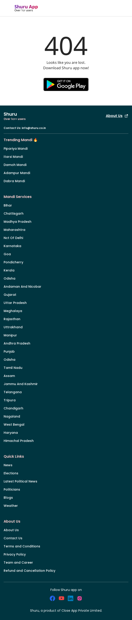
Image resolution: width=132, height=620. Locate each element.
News (8, 465)
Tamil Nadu (13, 367)
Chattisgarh (14, 213)
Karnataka (12, 246)
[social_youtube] (61, 598)
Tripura (10, 400)
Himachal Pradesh (19, 441)
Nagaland (12, 416)
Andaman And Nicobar (22, 286)
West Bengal (14, 424)
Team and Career (18, 562)
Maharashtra (14, 229)
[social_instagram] (79, 598)
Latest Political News (20, 481)
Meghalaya (13, 311)
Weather (11, 505)
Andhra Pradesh (17, 343)
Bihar (8, 205)
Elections (11, 473)
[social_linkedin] (70, 598)
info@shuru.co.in (34, 128)
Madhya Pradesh (17, 221)
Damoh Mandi (15, 165)
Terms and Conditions (22, 546)
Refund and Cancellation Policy (29, 570)
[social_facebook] (52, 598)
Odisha (9, 278)
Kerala (9, 270)
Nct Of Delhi (13, 238)
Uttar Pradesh (15, 303)
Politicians (12, 489)
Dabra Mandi (14, 181)
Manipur (10, 335)
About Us (117, 115)
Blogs (8, 497)
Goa (7, 254)
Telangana (13, 392)
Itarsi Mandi (13, 156)
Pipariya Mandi (16, 148)
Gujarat (10, 294)
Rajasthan (12, 319)
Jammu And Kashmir (21, 384)
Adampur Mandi (17, 173)
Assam (9, 376)
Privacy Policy (15, 554)
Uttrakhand (13, 327)
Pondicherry (13, 262)
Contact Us (13, 538)
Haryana (11, 432)
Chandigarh (13, 408)
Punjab (9, 351)
